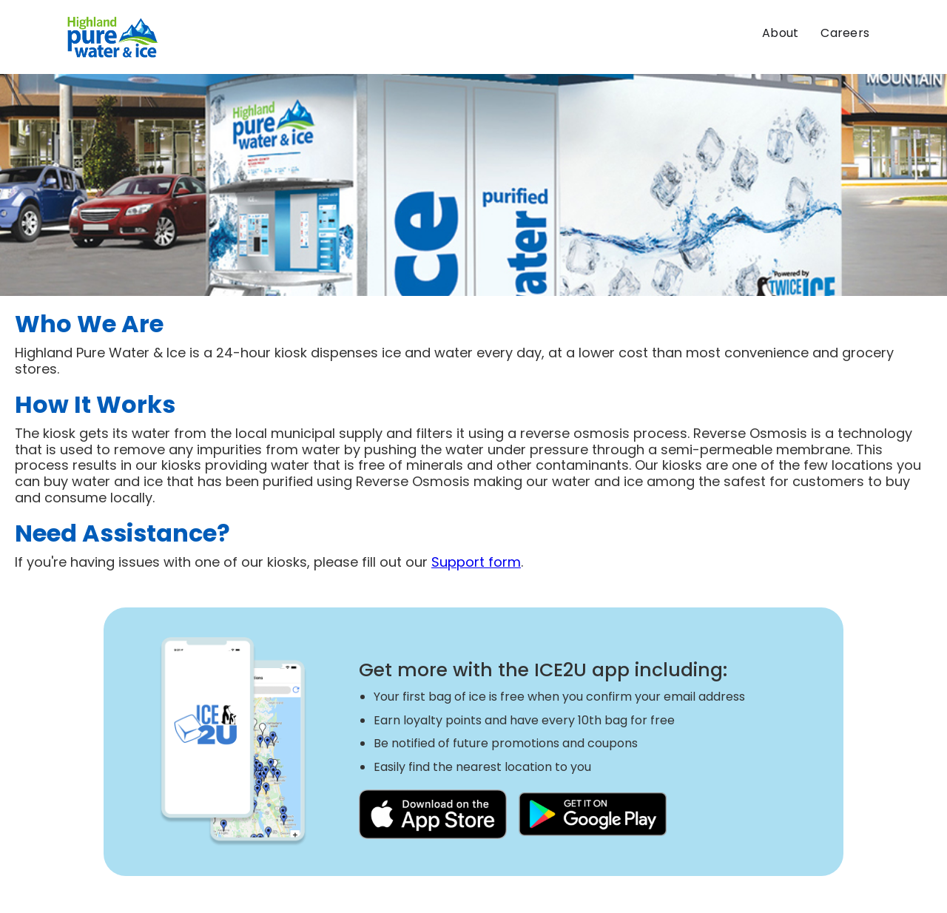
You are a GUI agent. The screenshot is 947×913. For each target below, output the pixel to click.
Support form (476, 562)
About (780, 32)
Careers (844, 32)
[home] (113, 37)
